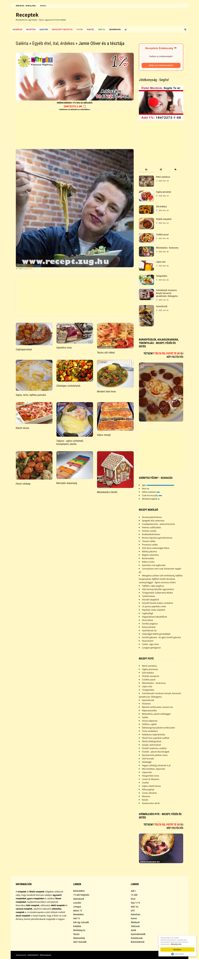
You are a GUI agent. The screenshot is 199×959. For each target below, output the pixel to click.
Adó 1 (133, 891)
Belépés (43, 5)
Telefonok (135, 926)
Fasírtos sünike (149, 530)
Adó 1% (101, 29)
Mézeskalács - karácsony (167, 247)
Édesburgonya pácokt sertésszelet (158, 727)
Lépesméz (147, 772)
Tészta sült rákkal (106, 352)
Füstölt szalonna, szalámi (154, 748)
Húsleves (146, 703)
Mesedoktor (78, 914)
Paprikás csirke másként (153, 609)
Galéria (22, 43)
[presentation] (146, 169)
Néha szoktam (151, 491)
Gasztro (44, 29)
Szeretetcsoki (137, 938)
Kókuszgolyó (148, 789)
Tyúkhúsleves (148, 596)
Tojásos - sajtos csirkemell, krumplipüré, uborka (70, 442)
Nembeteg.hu (79, 930)
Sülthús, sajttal (149, 724)
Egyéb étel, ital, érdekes (53, 43)
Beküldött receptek (62, 29)
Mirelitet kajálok (151, 498)
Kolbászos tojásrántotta (153, 734)
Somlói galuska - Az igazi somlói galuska (161, 637)
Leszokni (77, 902)
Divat (133, 898)
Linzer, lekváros (149, 792)
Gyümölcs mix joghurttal (153, 565)
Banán (145, 799)
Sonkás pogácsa (150, 623)
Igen (158, 485)
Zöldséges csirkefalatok (68, 385)
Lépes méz (161, 261)
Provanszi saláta (150, 544)
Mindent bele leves (106, 391)
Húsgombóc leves (150, 775)
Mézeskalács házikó (107, 492)
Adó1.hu (134, 906)
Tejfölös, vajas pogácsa (153, 585)
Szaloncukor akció (151, 803)
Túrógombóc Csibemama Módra (157, 592)
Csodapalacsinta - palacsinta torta (158, 523)
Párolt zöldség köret (151, 741)
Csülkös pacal (162, 234)
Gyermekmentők (138, 934)
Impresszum (21, 955)
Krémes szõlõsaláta (151, 527)
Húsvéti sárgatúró (150, 599)
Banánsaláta (148, 558)
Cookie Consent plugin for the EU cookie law (177, 954)
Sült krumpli (148, 758)
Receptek (27, 14)
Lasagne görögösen (151, 647)
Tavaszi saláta (148, 541)
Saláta (145, 717)
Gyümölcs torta (64, 347)
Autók (133, 930)
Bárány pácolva (149, 551)
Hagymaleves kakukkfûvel (154, 616)
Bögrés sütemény (150, 554)
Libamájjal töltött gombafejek (156, 633)
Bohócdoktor (79, 891)
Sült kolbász (161, 206)
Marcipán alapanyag (66, 483)
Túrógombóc (161, 276)
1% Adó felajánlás (81, 894)
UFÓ (133, 910)
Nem (145, 488)
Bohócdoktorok (137, 942)
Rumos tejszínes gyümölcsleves (157, 537)
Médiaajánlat (45, 955)
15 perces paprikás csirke (154, 606)
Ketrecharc (135, 914)
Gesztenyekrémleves (152, 517)
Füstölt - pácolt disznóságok (155, 751)
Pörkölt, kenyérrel (163, 219)
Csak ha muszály (152, 495)
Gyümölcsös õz (149, 630)
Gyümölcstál (161, 306)
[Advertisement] (75, 129)
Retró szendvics (163, 177)
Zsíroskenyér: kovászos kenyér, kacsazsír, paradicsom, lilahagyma (167, 293)
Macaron (146, 796)
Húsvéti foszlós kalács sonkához (157, 602)
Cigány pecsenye (163, 192)
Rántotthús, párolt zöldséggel (156, 713)
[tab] (146, 169)
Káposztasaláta (149, 710)
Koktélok (77, 926)
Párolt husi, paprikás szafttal (155, 737)
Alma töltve (147, 620)
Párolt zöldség (23, 483)
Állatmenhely (79, 938)
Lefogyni (77, 906)
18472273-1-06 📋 (75, 106)
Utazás (76, 934)
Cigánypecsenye (24, 349)
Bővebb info (176, 944)
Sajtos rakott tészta (151, 785)
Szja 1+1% (135, 902)
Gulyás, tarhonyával (151, 744)
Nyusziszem (147, 640)
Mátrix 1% (77, 910)
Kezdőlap (17, 29)
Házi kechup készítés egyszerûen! (158, 589)
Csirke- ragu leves (150, 644)
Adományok (115, 29)
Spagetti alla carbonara (153, 520)
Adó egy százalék (81, 922)
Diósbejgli (146, 761)
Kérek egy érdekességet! (161, 65)
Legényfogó (147, 613)
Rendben (177, 949)
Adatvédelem (33, 955)
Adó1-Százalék (79, 942)
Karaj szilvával (148, 627)
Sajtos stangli (104, 434)
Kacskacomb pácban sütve (155, 755)
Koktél (90, 29)
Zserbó (145, 782)
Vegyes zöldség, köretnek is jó (156, 765)
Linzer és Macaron (150, 779)
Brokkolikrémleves (151, 534)
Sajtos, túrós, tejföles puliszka (31, 394)
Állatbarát (135, 922)
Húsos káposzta (149, 720)
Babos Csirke (148, 561)
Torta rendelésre (150, 731)
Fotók (80, 29)
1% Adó (134, 894)
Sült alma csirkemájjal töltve (155, 548)
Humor (134, 918)
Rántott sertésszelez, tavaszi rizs (157, 707)
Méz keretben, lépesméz (153, 768)
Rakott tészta (22, 428)
